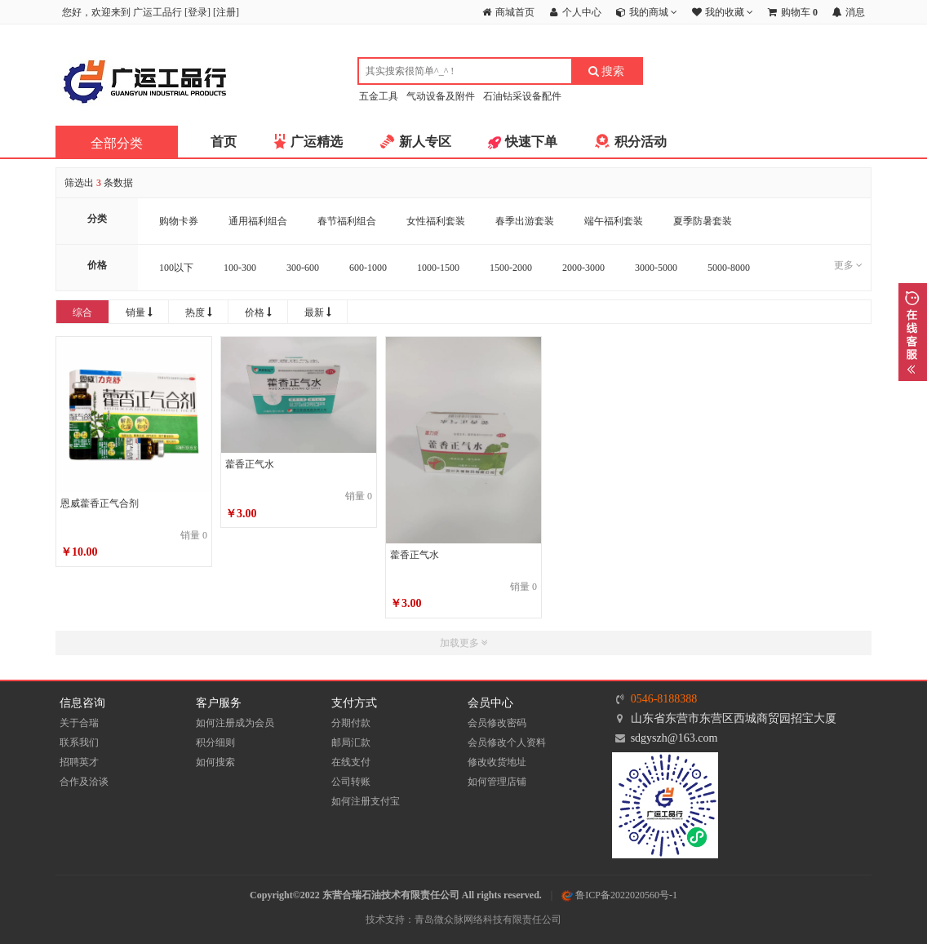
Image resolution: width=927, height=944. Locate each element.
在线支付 (350, 762)
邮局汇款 (350, 742)
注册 (226, 12)
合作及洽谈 (84, 781)
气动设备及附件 (440, 96)
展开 (912, 332)
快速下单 (531, 141)
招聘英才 (79, 762)
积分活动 (640, 141)
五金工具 (378, 96)
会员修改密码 (497, 723)
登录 (197, 12)
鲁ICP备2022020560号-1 (619, 895)
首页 (224, 141)
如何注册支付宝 (365, 801)
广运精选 (317, 141)
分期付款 (350, 723)
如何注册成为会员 (235, 723)
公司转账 (350, 781)
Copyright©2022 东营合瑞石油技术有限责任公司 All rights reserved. (396, 895)
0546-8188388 (664, 699)
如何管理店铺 (497, 781)
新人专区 (425, 141)
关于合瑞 (79, 723)
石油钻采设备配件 (522, 96)
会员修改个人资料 (507, 742)
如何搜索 (215, 762)
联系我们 (79, 742)
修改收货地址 (497, 762)
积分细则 (215, 742)
